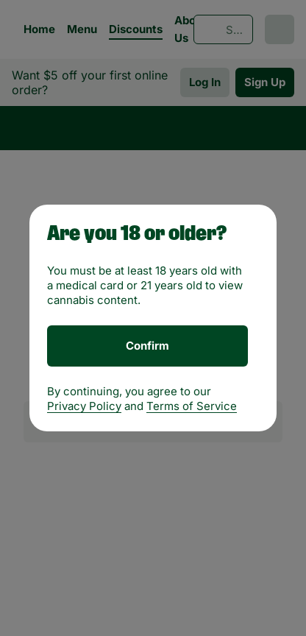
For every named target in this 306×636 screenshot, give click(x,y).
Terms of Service (191, 406)
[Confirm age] (147, 346)
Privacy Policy (84, 406)
